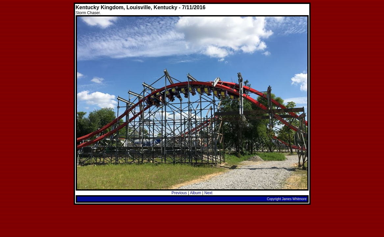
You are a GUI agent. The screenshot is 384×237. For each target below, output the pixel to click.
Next (208, 193)
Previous (179, 193)
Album (195, 193)
